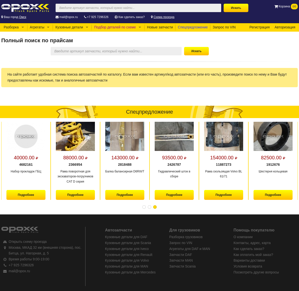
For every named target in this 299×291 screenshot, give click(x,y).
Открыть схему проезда (28, 242)
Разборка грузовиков (186, 237)
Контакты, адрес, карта (252, 243)
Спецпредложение (193, 27)
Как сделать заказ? (131, 17)
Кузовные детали (69, 27)
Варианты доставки (249, 260)
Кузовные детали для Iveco (127, 249)
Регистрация (259, 27)
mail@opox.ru (68, 17)
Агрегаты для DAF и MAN (189, 249)
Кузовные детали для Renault (128, 255)
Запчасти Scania (182, 266)
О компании (243, 237)
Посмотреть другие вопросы (256, 272)
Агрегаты (37, 27)
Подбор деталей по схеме (115, 27)
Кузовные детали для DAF (126, 237)
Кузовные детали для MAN (126, 266)
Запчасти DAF (180, 255)
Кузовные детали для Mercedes (130, 272)
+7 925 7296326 (97, 17)
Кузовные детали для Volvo (127, 260)
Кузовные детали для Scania (128, 243)
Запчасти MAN (181, 260)
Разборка (11, 27)
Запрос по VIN (224, 27)
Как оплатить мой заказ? (253, 255)
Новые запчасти (160, 27)
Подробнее (26, 195)
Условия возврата (248, 266)
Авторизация (285, 27)
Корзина (286, 6)
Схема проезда (163, 17)
